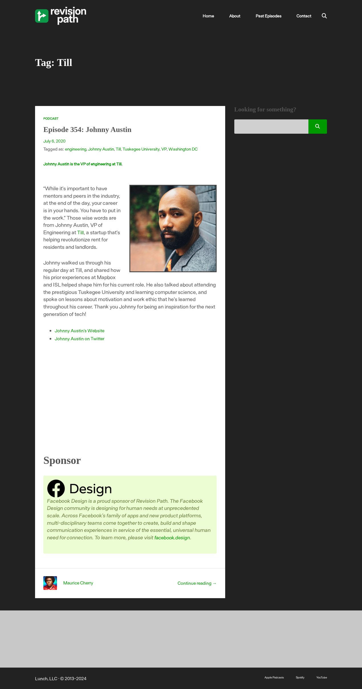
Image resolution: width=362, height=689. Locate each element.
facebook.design (174, 537)
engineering (76, 148)
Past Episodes (274, 15)
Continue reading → (196, 583)
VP (166, 148)
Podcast (50, 118)
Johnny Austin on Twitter (80, 338)
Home (223, 15)
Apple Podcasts (270, 677)
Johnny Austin (102, 148)
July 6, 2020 (54, 140)
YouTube (321, 677)
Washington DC (186, 148)
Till (120, 148)
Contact (304, 15)
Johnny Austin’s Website (80, 330)
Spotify (298, 677)
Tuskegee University (143, 148)
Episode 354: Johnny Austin (92, 129)
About (244, 15)
